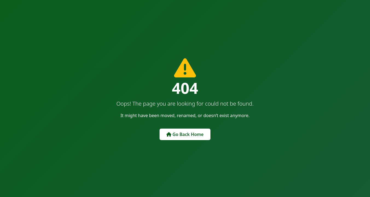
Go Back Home (185, 134)
